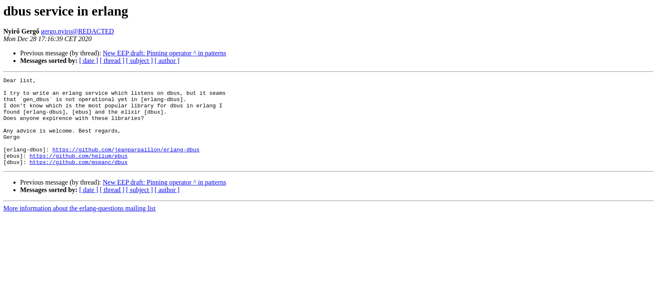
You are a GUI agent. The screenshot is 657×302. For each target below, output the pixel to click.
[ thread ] (112, 60)
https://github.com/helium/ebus (78, 172)
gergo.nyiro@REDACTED (77, 31)
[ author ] (167, 60)
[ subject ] (139, 60)
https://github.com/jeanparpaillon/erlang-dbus (125, 164)
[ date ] (88, 60)
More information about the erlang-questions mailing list (79, 225)
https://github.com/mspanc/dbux (78, 179)
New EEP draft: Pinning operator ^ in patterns (164, 53)
